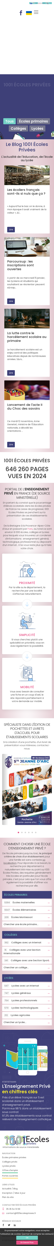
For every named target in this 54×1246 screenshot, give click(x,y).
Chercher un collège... (16, 967)
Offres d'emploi (10, 1170)
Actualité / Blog (10, 1188)
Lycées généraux (17, 993)
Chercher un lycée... (15, 1022)
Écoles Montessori (18, 917)
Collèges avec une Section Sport (26, 960)
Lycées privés (9, 1166)
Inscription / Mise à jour (13, 1193)
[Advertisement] (27, 46)
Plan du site (8, 1197)
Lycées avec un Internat (21, 986)
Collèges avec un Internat (22, 942)
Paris (30, 529)
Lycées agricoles (17, 1015)
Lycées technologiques (21, 1008)
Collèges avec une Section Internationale (22, 951)
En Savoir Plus (27, 1242)
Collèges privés (9, 1161)
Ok (27, 1237)
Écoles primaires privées (14, 1157)
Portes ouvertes (10, 1175)
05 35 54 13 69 (11, 1209)
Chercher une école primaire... (21, 924)
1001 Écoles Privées (13, 5)
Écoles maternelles (19, 902)
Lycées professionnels (20, 1000)
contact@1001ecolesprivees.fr (19, 1213)
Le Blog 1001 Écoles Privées (27, 147)
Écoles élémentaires (20, 910)
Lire (11, 229)
